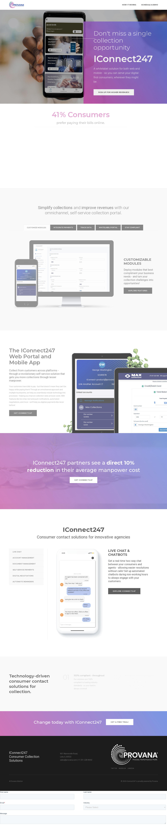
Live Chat (17, 542)
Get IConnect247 (23, 403)
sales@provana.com (68, 750)
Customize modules (36, 218)
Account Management (23, 548)
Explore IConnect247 (124, 581)
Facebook (122, 758)
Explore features (137, 281)
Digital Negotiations (23, 566)
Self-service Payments (23, 560)
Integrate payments (63, 218)
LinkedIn (131, 758)
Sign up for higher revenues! (113, 82)
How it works (129, 5)
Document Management (24, 554)
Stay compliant (132, 218)
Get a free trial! (120, 712)
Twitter (114, 758)
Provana (155, 771)
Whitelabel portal (108, 218)
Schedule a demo (149, 5)
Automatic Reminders (23, 572)
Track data (85, 218)
